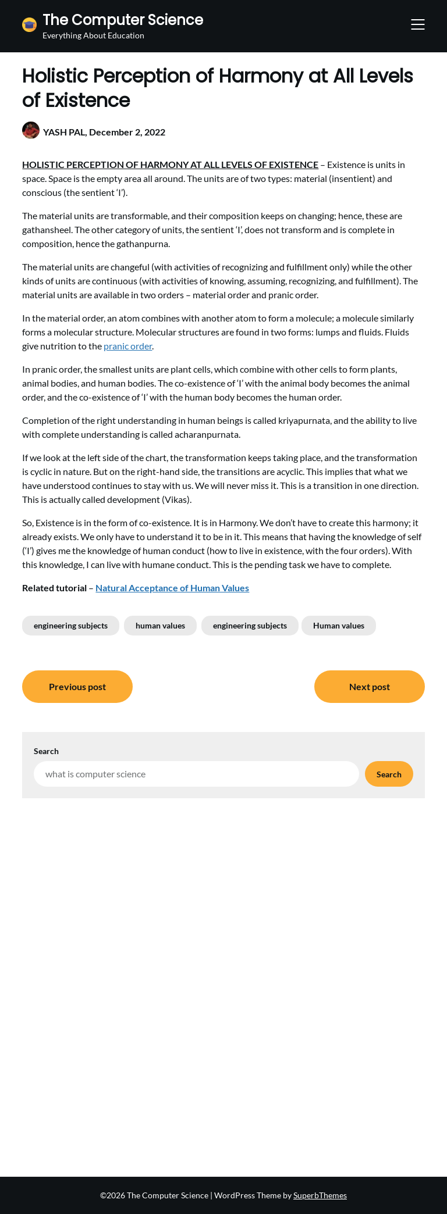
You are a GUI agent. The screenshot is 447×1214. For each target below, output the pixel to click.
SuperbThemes (320, 1195)
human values (160, 625)
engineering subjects (71, 625)
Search (46, 751)
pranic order (128, 345)
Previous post (77, 686)
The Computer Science (122, 20)
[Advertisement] (223, 885)
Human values (338, 625)
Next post (369, 686)
